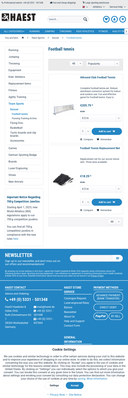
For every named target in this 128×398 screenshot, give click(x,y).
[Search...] (68, 19)
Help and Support (74, 321)
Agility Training (17, 97)
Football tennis (20, 114)
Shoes (12, 175)
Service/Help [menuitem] (116, 7)
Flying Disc (16, 123)
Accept (75, 385)
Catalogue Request (75, 298)
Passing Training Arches (24, 118)
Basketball (16, 127)
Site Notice (74, 394)
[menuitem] (68, 19)
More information (97, 378)
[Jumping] (49, 31)
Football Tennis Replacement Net (100, 148)
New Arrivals (15, 181)
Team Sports (16, 103)
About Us (69, 316)
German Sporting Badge (22, 154)
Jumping (13, 56)
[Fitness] (103, 31)
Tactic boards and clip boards (23, 134)
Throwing (14, 63)
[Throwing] (65, 31)
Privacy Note (56, 394)
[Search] (85, 19)
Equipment (14, 70)
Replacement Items (19, 83)
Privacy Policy (97, 276)
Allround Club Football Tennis (97, 77)
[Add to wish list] (104, 139)
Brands (12, 161)
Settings (54, 385)
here (15, 238)
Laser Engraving (18, 168)
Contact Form (72, 325)
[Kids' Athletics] (85, 31)
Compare (86, 139)
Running (13, 50)
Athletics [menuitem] (97, 7)
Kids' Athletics (16, 76)
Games (12, 148)
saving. (82, 378)
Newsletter (70, 312)
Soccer (14, 109)
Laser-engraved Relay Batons (76, 305)
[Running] (34, 31)
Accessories (17, 140)
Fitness (12, 90)
